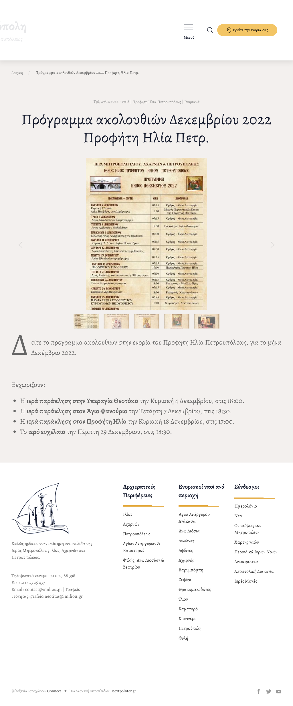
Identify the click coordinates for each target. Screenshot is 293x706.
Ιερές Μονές (245, 581)
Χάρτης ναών (246, 542)
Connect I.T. (57, 691)
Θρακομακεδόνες (195, 589)
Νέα (238, 516)
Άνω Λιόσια (189, 531)
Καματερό (188, 609)
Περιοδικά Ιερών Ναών (256, 552)
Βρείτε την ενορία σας (247, 30)
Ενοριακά (192, 102)
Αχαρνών (131, 524)
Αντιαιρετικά (246, 561)
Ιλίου (127, 514)
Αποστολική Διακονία (254, 571)
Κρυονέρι (187, 618)
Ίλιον (183, 599)
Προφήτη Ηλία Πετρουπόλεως (156, 102)
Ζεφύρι (185, 580)
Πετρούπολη (190, 628)
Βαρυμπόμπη (191, 570)
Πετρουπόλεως (137, 534)
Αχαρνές (186, 560)
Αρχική (17, 72)
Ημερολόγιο (245, 506)
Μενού (189, 37)
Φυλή (183, 638)
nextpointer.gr (124, 691)
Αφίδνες (186, 550)
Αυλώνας (187, 541)
